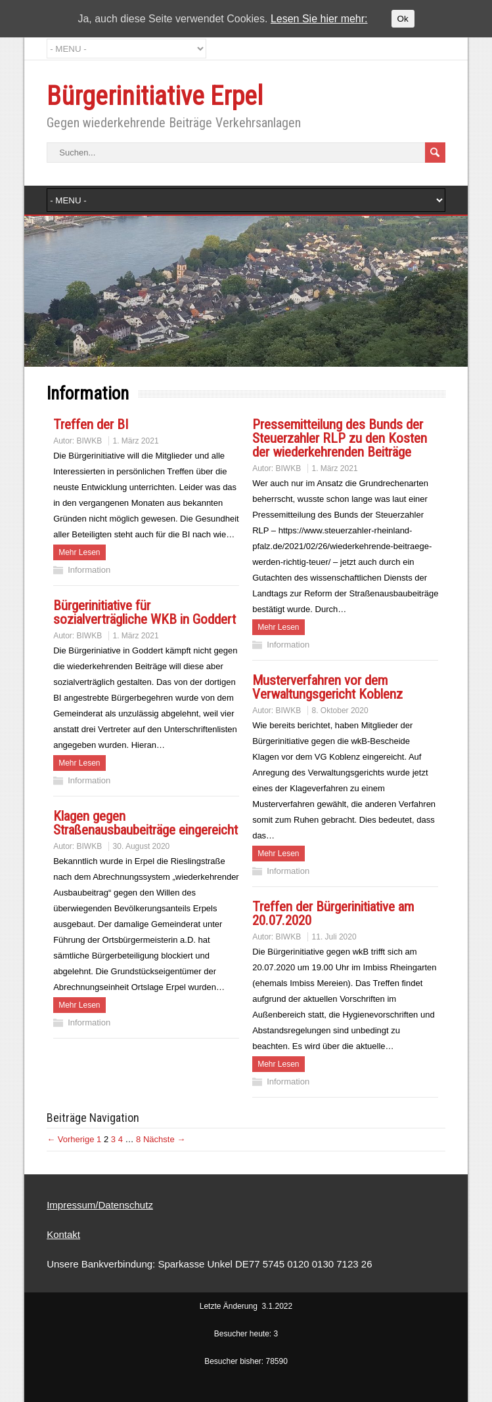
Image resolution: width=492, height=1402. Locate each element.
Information (89, 570)
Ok (403, 19)
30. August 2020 (141, 846)
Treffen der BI (90, 424)
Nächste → (164, 1139)
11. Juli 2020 (334, 936)
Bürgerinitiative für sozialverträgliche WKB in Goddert (144, 612)
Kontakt (63, 1234)
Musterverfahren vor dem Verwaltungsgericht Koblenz (327, 687)
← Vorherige (70, 1139)
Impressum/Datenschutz (100, 1204)
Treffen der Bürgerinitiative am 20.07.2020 (333, 913)
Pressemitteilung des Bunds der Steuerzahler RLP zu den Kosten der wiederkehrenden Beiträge (339, 438)
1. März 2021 (136, 440)
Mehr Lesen (79, 552)
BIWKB (89, 440)
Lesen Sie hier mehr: (319, 18)
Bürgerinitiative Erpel (155, 96)
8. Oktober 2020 (340, 710)
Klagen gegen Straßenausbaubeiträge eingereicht (145, 823)
